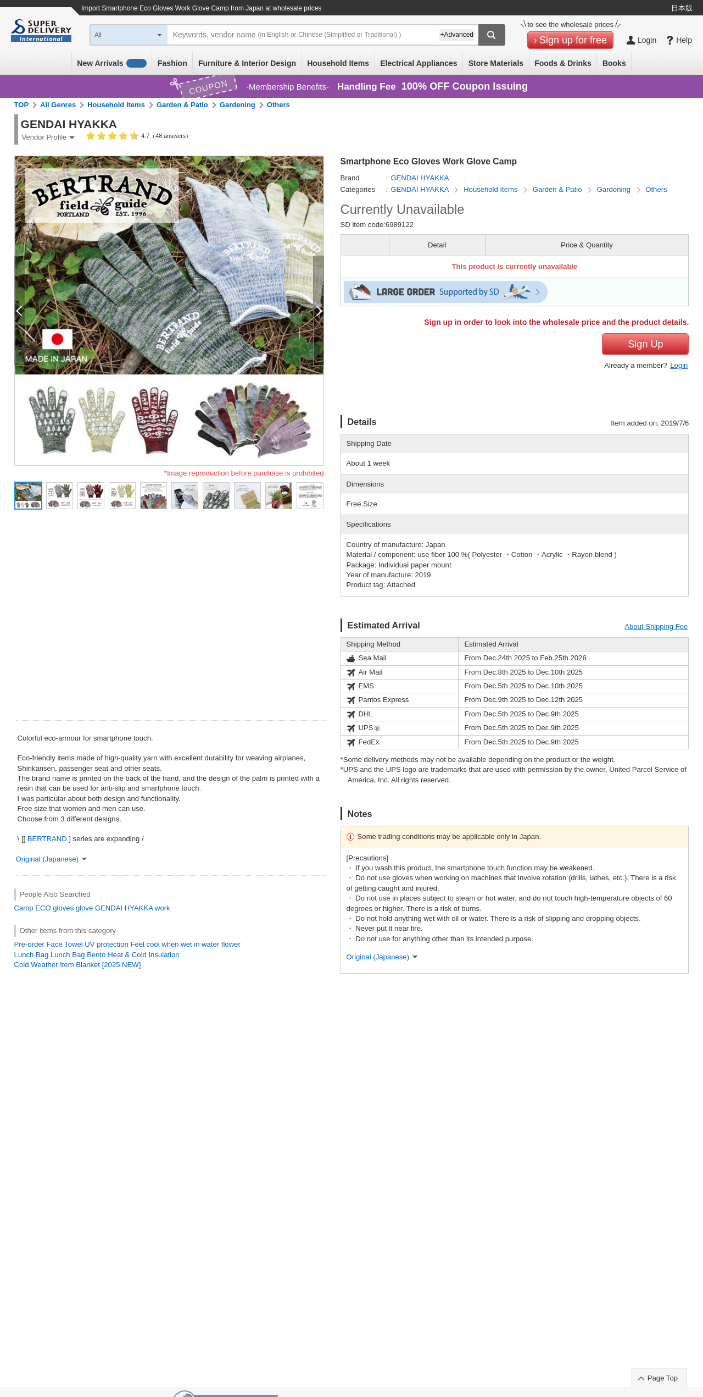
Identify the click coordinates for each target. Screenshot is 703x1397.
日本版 (682, 8)
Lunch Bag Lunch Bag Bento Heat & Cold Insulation (97, 955)
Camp (24, 908)
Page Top (663, 1378)
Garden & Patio (182, 105)
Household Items (338, 63)
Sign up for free (573, 40)
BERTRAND (47, 839)
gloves (63, 908)
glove (84, 908)
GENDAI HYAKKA (124, 908)
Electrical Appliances (418, 63)
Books (614, 63)
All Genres (58, 105)
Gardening (237, 105)
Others (278, 105)
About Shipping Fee (656, 626)
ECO (43, 908)
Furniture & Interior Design (247, 63)
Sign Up (645, 344)
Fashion (172, 63)
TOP (21, 105)
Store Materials (495, 63)
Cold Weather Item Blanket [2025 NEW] (77, 964)
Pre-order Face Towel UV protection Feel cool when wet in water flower (127, 944)
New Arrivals (112, 63)
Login (679, 365)
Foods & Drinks (562, 63)
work (162, 908)
